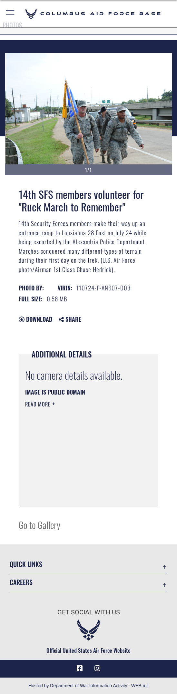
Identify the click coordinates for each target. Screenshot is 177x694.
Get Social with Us (88, 612)
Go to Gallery (39, 525)
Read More (38, 404)
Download (35, 319)
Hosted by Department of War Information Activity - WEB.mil (88, 685)
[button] (10, 13)
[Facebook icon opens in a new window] (79, 668)
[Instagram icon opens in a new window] (97, 668)
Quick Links (26, 564)
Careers (21, 582)
